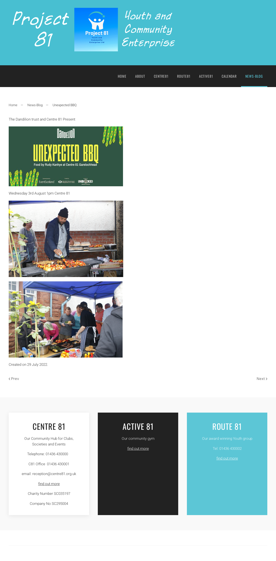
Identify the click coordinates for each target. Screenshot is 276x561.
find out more (49, 484)
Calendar (229, 76)
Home (122, 76)
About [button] (140, 76)
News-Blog (254, 76)
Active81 (206, 76)
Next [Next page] (262, 378)
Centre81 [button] (161, 76)
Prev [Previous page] (14, 378)
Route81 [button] (183, 76)
